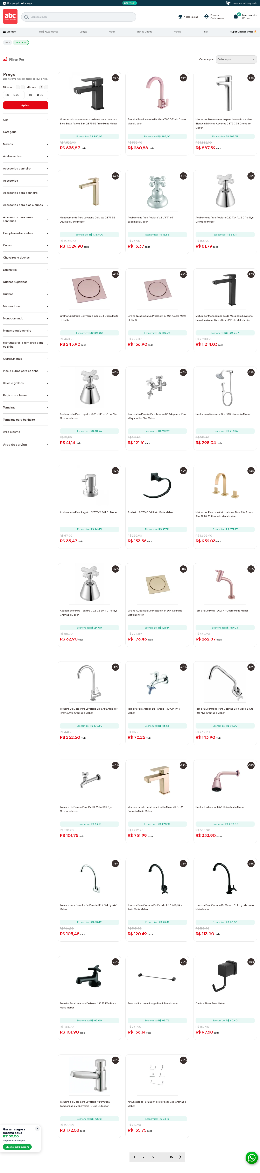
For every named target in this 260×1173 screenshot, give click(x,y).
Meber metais (20, 42)
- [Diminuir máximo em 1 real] (46, 87)
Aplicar (25, 105)
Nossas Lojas (188, 16)
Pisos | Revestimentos (48, 31)
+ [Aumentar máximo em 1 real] (41, 87)
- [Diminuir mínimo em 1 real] (22, 87)
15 (171, 1157)
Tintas (205, 31)
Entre (213, 15)
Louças (83, 31)
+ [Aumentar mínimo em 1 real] (18, 87)
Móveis (177, 31)
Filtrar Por (13, 59)
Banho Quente (144, 31)
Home (8, 42)
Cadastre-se (217, 18)
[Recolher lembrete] (37, 1128)
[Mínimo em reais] (14, 95)
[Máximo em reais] (37, 95)
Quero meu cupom (17, 1146)
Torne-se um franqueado (241, 3)
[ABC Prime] (130, 3)
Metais (112, 31)
